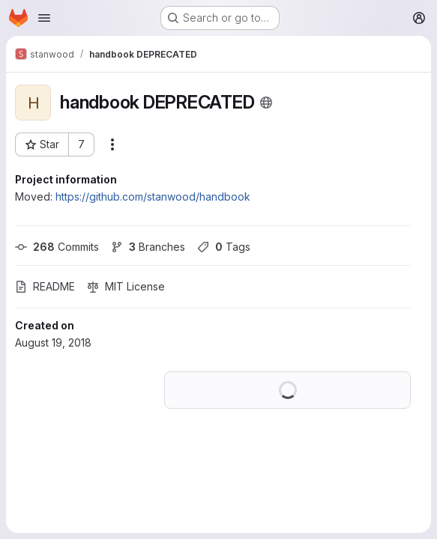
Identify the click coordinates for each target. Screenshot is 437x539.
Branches (148, 246)
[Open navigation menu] (44, 18)
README (45, 286)
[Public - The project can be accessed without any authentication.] (266, 103)
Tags (223, 246)
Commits (57, 246)
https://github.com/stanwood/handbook (152, 196)
